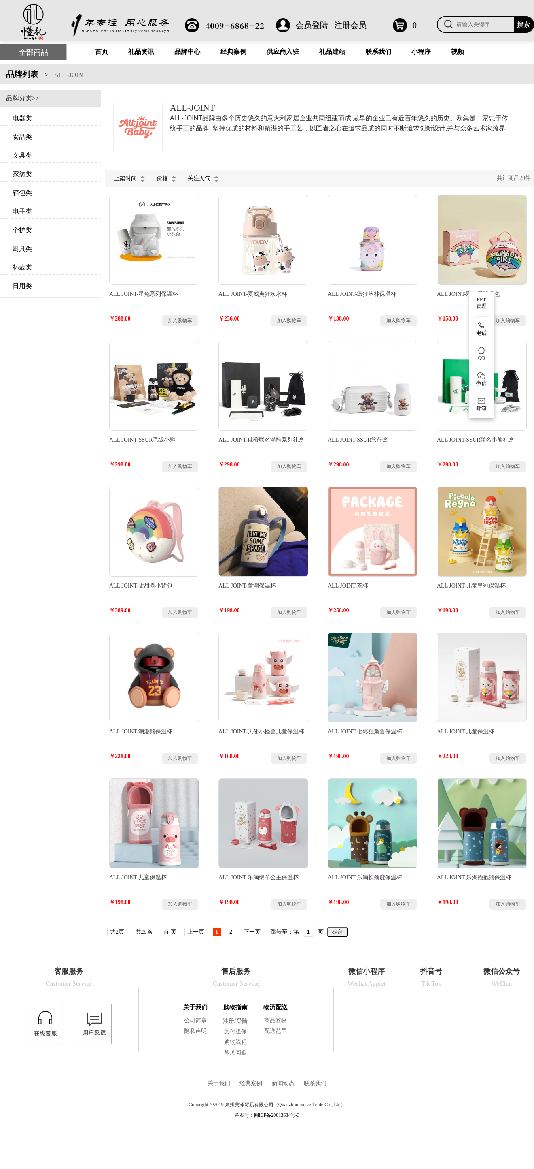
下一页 (252, 932)
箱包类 (22, 192)
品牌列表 (22, 74)
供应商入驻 (283, 51)
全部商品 (33, 52)
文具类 (22, 155)
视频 (457, 51)
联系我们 (378, 51)
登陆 (242, 1021)
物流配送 (275, 1007)
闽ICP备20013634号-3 (277, 1115)
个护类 (22, 230)
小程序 (421, 51)
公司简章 (195, 1020)
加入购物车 (180, 320)
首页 (101, 51)
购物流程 (235, 1042)
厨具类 (22, 248)
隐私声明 (195, 1031)
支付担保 (235, 1031)
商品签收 (275, 1020)
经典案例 (233, 51)
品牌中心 (187, 51)
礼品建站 (332, 51)
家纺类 (22, 174)
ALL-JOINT (70, 74)
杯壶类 (22, 267)
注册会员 (350, 25)
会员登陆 (312, 25)
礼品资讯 (141, 51)
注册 (228, 1021)
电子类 (22, 211)
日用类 (22, 285)
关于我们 (195, 1007)
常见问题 (235, 1052)
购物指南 (235, 1007)
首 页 (169, 932)
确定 (337, 932)
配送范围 (275, 1031)
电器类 (22, 118)
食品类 (22, 136)
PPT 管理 (481, 302)
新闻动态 (283, 1083)
